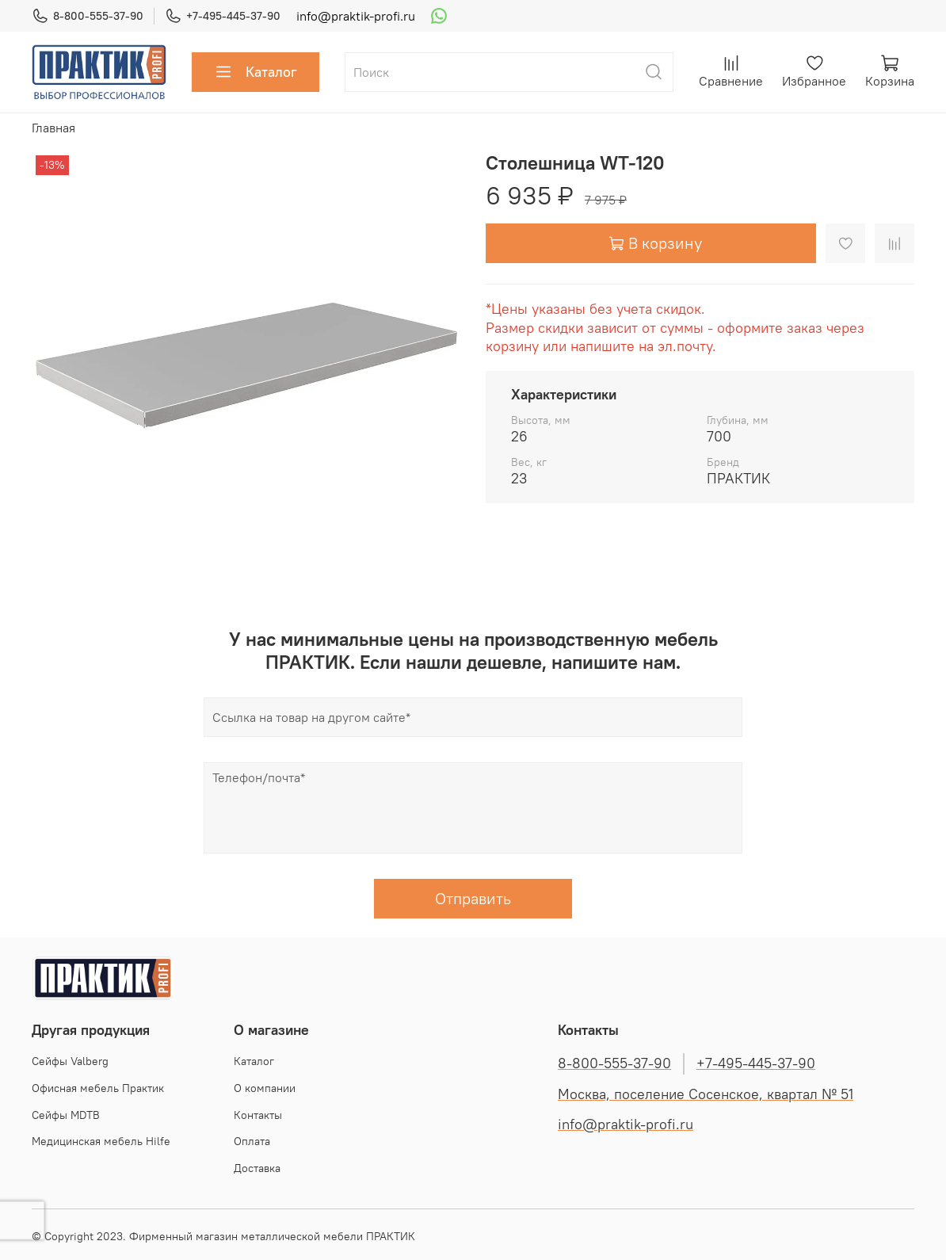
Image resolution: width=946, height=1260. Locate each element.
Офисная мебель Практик (98, 1088)
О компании (265, 1088)
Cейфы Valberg (70, 1061)
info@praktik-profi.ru (355, 16)
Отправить (473, 898)
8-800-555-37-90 (87, 16)
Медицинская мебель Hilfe (101, 1141)
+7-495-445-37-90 (222, 16)
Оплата (252, 1141)
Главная (53, 128)
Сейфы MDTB (66, 1115)
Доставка (257, 1168)
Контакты (258, 1115)
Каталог (255, 72)
